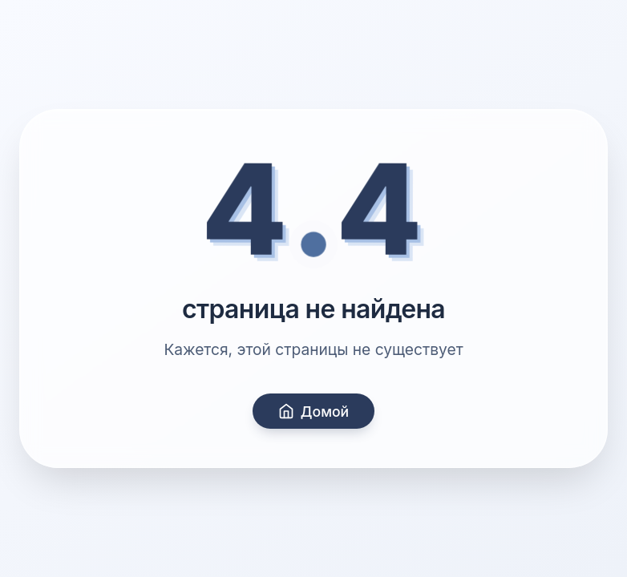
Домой (313, 411)
